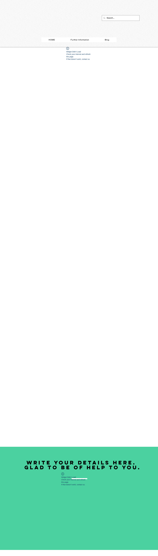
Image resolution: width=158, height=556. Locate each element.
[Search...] (120, 18)
